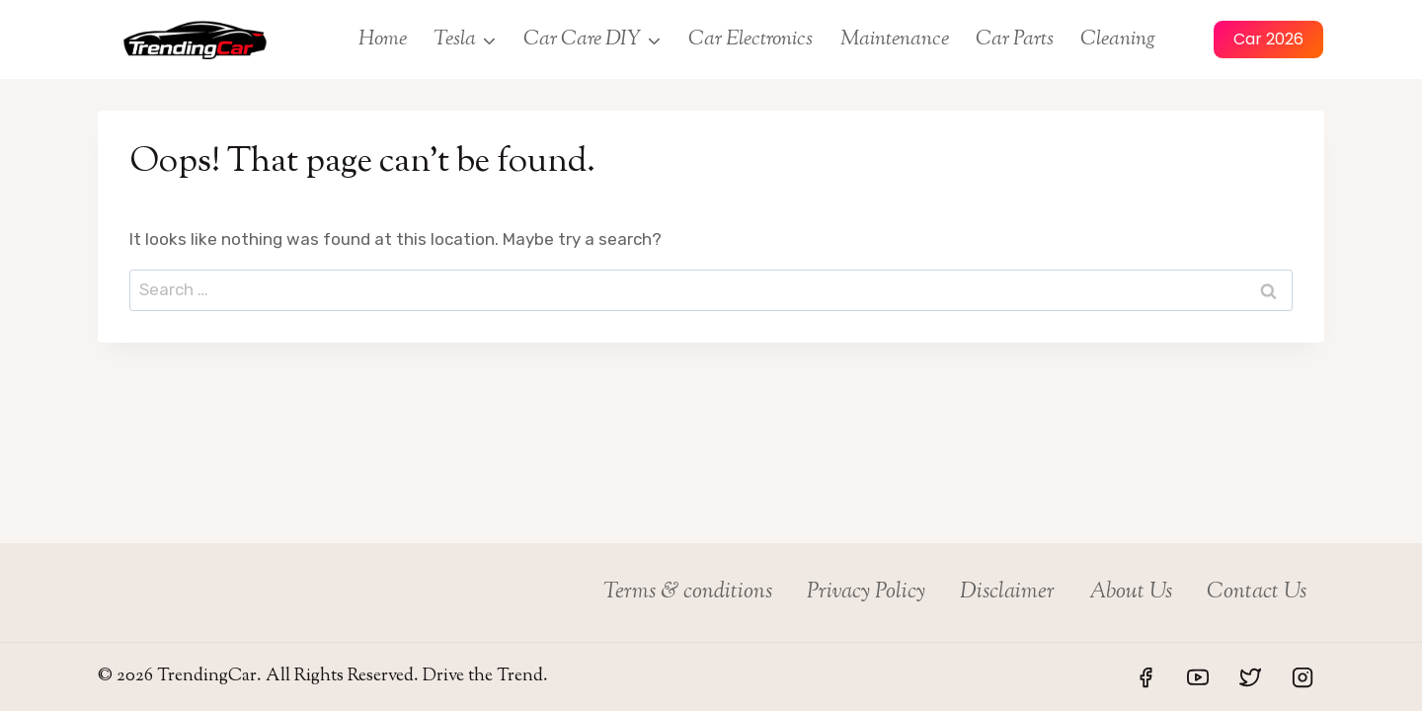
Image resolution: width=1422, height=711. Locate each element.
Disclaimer (1007, 592)
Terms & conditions (687, 592)
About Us (1130, 592)
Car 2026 (1268, 39)
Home (382, 39)
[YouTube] (1198, 677)
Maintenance (894, 39)
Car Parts (1015, 39)
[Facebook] (1145, 677)
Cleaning (1117, 39)
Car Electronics (750, 39)
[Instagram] (1302, 677)
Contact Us (1256, 592)
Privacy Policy (866, 592)
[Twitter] (1250, 677)
